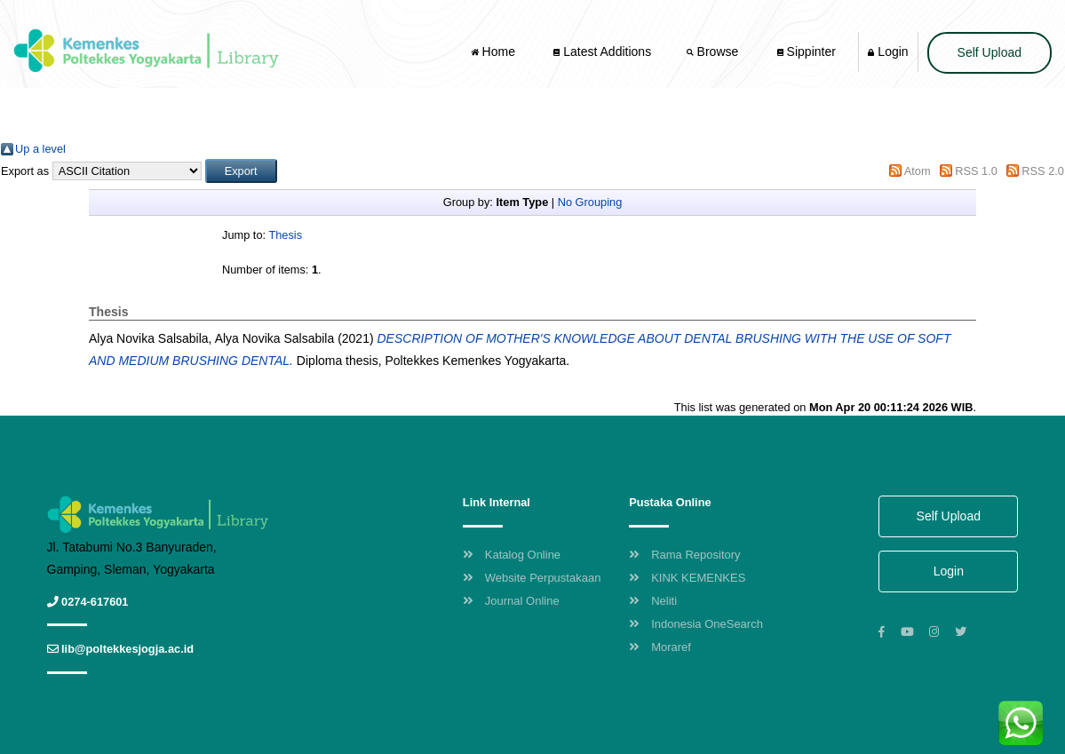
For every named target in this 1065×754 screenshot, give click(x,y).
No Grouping (590, 202)
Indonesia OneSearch (696, 624)
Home (495, 51)
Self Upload (989, 52)
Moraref (660, 647)
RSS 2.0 (1042, 171)
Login (888, 51)
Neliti (653, 600)
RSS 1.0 (976, 171)
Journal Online (511, 600)
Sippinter (806, 51)
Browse (714, 51)
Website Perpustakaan (532, 577)
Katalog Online (511, 554)
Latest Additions (602, 51)
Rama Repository (684, 554)
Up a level (40, 148)
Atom (917, 171)
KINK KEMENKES (687, 577)
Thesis (285, 235)
